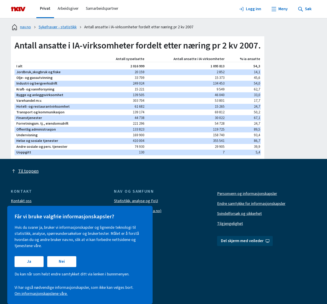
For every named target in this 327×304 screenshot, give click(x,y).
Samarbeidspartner (102, 8)
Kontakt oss (21, 201)
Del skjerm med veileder (245, 241)
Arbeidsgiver (68, 8)
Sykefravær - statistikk (58, 27)
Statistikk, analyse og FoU (136, 201)
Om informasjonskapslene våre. (41, 294)
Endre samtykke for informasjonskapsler (251, 204)
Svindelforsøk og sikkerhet (239, 213)
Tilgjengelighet (230, 223)
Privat (45, 8)
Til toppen (25, 171)
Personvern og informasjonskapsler (247, 194)
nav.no (21, 27)
